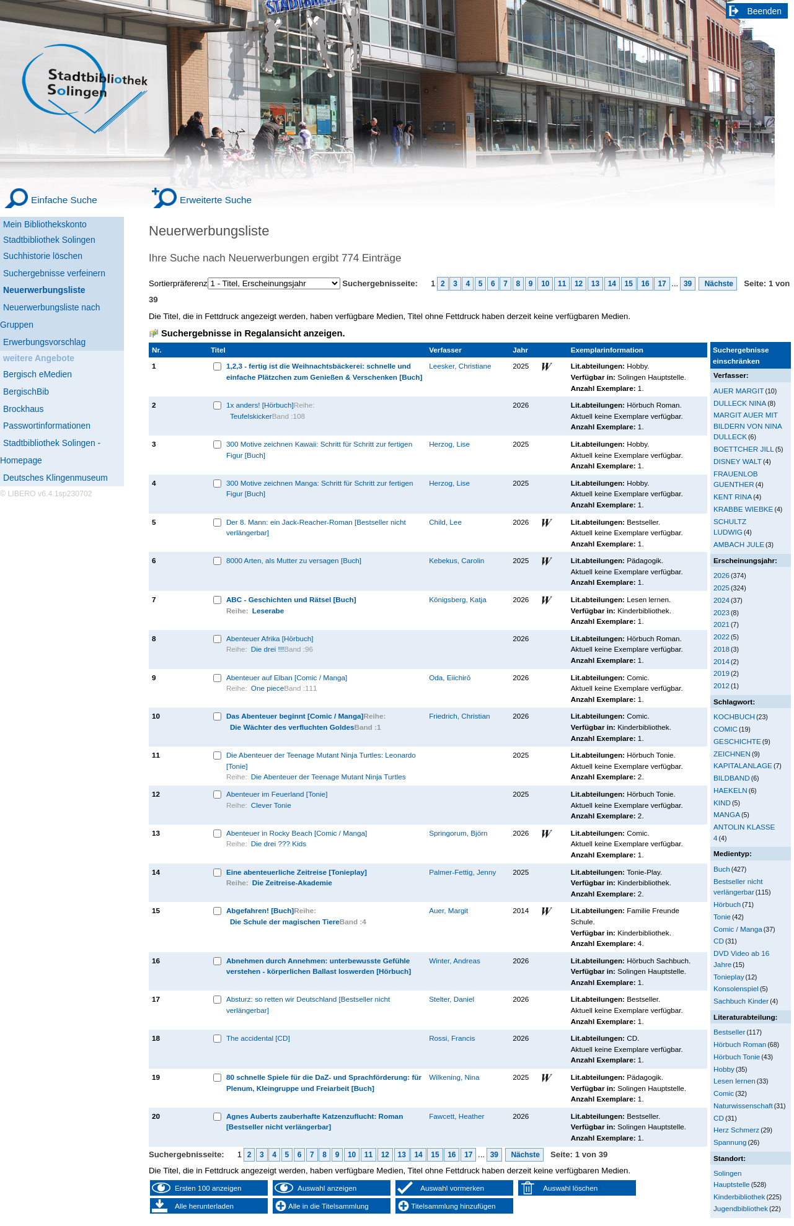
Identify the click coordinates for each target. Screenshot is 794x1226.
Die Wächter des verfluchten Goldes (292, 727)
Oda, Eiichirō (449, 677)
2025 (721, 588)
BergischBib (26, 391)
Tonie (722, 917)
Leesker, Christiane (460, 366)
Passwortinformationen (46, 426)
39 (688, 283)
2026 (721, 575)
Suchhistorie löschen (42, 256)
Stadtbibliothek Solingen (49, 240)
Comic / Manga (737, 929)
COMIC (725, 729)
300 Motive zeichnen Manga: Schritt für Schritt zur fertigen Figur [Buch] (319, 488)
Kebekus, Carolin (456, 560)
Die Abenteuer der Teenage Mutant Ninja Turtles (328, 777)
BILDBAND (731, 778)
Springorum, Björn (458, 833)
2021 (721, 624)
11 (562, 283)
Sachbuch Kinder (741, 1001)
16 (645, 283)
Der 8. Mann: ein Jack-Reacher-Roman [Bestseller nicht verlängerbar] (316, 527)
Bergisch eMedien (37, 374)
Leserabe (268, 610)
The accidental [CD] (258, 1038)
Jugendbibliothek (740, 1208)
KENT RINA (732, 497)
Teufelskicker (251, 416)
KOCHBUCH (734, 716)
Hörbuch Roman (739, 1044)
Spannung (729, 1142)
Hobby (723, 1069)
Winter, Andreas (454, 961)
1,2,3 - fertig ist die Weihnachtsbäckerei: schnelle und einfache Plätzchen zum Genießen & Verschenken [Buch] (324, 371)
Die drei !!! (267, 649)
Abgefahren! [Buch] (260, 910)
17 (662, 283)
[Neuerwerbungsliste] (62, 288)
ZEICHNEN (732, 754)
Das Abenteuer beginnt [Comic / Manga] (295, 716)
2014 (721, 661)
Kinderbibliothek (739, 1197)
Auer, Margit (448, 910)
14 (612, 283)
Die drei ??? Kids (278, 843)
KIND (722, 803)
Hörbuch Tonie (736, 1057)
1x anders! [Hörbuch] (260, 405)
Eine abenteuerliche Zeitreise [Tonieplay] (296, 872)
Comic (723, 1093)
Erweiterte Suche (216, 200)
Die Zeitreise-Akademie (292, 882)
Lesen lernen (734, 1081)
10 (545, 283)
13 (595, 283)
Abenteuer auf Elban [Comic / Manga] (286, 677)
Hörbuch (727, 904)
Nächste (717, 283)
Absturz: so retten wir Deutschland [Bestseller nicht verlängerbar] (308, 1004)
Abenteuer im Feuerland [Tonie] (277, 794)
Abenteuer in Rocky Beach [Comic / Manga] (296, 833)
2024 (721, 600)
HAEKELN (730, 790)
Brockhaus (23, 409)
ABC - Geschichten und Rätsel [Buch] (291, 599)
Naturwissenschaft (743, 1105)
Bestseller (729, 1032)
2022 (721, 637)
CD (718, 941)
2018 (721, 649)
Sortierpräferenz (178, 283)
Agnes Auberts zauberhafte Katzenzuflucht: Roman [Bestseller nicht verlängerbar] (314, 1121)
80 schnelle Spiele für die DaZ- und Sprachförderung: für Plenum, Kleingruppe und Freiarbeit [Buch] (323, 1082)
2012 (721, 685)
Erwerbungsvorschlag (44, 342)
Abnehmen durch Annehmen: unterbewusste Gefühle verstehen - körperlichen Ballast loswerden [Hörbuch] (318, 966)
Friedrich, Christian (459, 716)
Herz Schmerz (736, 1130)
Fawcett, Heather (456, 1116)
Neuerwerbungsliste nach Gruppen (50, 316)
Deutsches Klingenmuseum (55, 478)
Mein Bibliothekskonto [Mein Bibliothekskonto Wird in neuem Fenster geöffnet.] (45, 224)
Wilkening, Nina (454, 1077)
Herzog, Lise (449, 444)
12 (579, 283)
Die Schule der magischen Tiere (285, 921)
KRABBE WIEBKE (743, 509)
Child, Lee (445, 522)
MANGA (726, 814)
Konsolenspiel (736, 988)
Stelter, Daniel (451, 999)
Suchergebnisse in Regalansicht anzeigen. (253, 333)
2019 (721, 673)
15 (629, 283)
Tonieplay (728, 977)
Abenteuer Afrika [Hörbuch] (270, 638)
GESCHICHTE (737, 741)
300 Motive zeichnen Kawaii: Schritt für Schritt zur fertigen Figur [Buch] (319, 449)
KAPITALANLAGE (742, 765)
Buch (721, 869)
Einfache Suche (64, 200)
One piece (267, 688)
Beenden (765, 11)
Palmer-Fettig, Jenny (462, 872)
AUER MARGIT (738, 391)
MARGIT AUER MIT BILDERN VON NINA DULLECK (747, 425)
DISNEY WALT (737, 461)
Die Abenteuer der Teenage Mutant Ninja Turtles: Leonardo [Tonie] (321, 760)
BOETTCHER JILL (743, 449)
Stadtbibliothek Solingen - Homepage (50, 451)
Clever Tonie (271, 805)
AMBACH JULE (738, 544)
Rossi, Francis (452, 1038)
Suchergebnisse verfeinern (54, 273)
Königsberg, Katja (458, 599)
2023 (721, 612)
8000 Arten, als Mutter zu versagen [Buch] (293, 560)
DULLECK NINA (739, 403)
